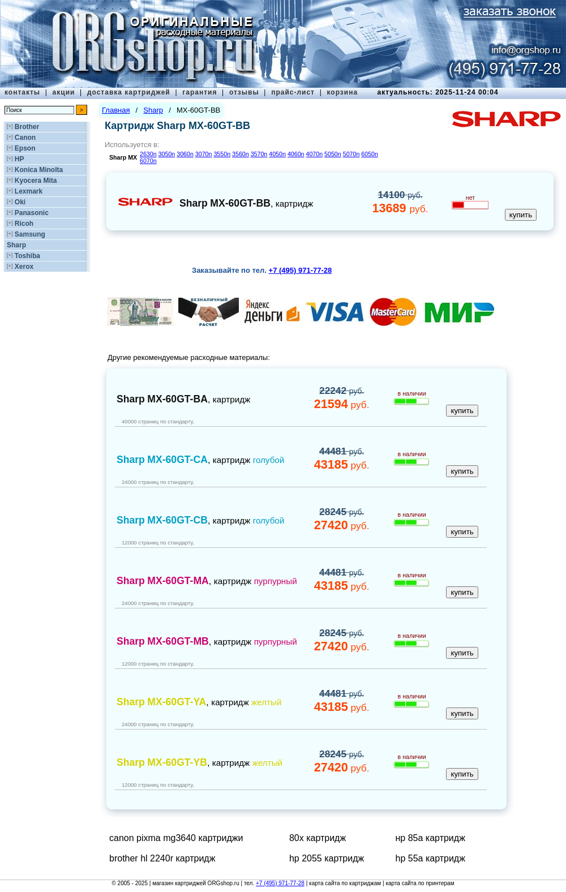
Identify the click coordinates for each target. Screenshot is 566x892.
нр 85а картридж (430, 838)
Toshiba (27, 256)
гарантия (199, 92)
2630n (148, 154)
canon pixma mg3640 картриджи (176, 838)
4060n (296, 154)
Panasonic (32, 213)
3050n (166, 154)
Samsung (30, 234)
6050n (369, 154)
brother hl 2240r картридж (162, 858)
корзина (342, 92)
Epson (25, 148)
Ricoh (24, 224)
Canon (25, 137)
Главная (116, 110)
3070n (203, 154)
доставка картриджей (128, 92)
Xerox (24, 267)
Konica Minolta (39, 170)
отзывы (244, 92)
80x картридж (317, 838)
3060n (185, 154)
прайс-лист (293, 92)
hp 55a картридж (430, 858)
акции (64, 92)
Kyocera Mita (36, 181)
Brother (27, 127)
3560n (240, 154)
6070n (148, 160)
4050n (277, 154)
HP (19, 159)
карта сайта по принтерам (419, 883)
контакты (22, 92)
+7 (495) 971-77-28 (280, 883)
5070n (351, 154)
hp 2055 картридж (326, 858)
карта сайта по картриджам (345, 883)
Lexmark (28, 191)
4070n (314, 154)
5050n (332, 154)
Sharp (16, 245)
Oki (20, 202)
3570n (259, 154)
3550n (221, 154)
